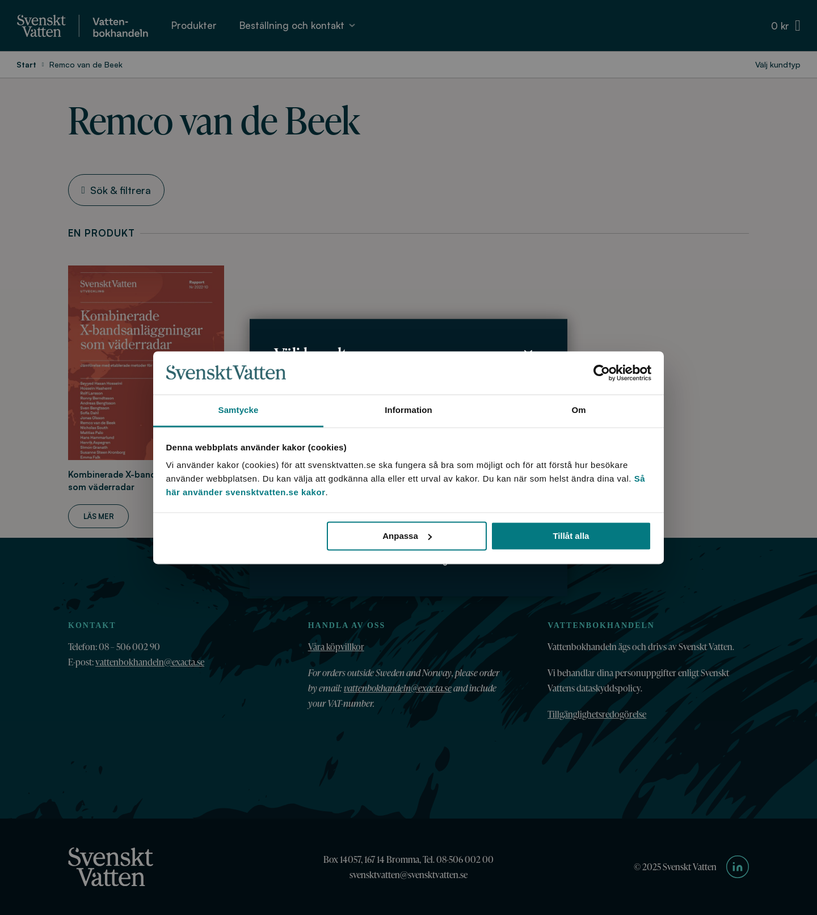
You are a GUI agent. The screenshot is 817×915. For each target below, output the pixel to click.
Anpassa (407, 536)
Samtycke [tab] (238, 410)
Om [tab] (578, 410)
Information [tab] (408, 410)
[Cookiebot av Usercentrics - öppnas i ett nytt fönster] (601, 372)
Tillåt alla (571, 536)
